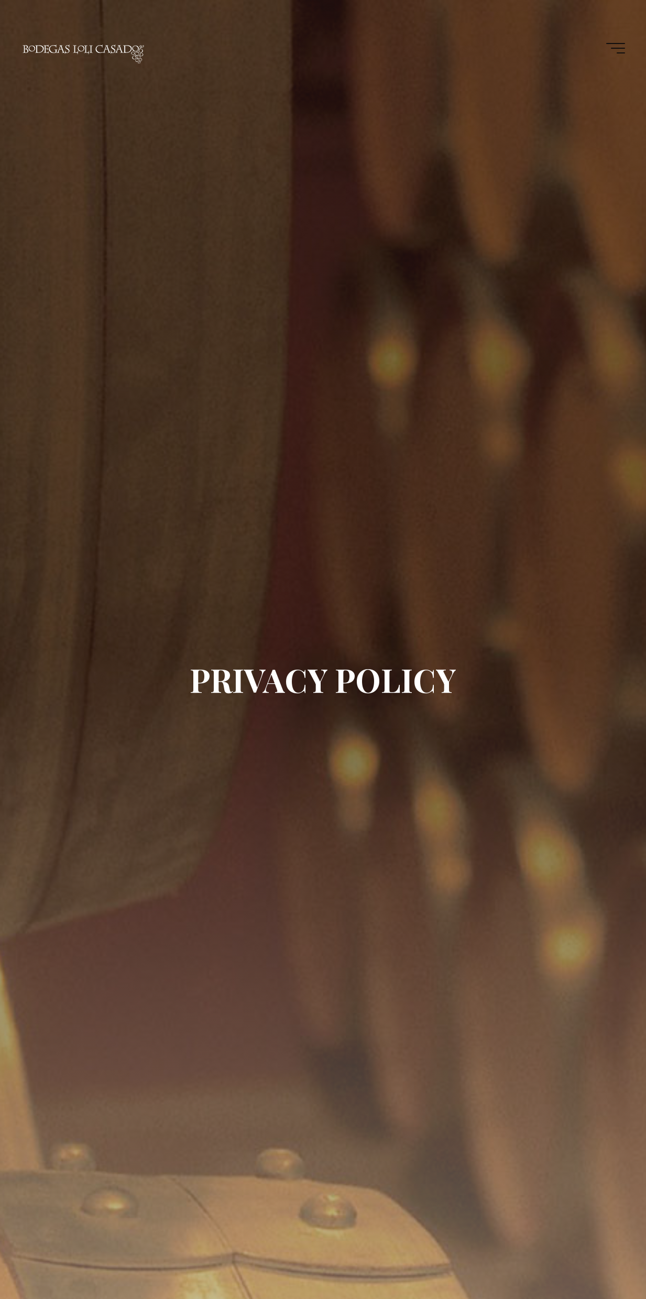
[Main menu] (615, 48)
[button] (624, 14)
